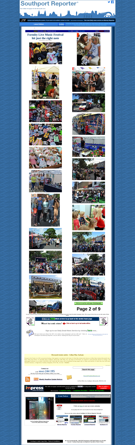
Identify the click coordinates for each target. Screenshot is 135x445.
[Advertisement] (67, 347)
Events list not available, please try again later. (83, 400)
